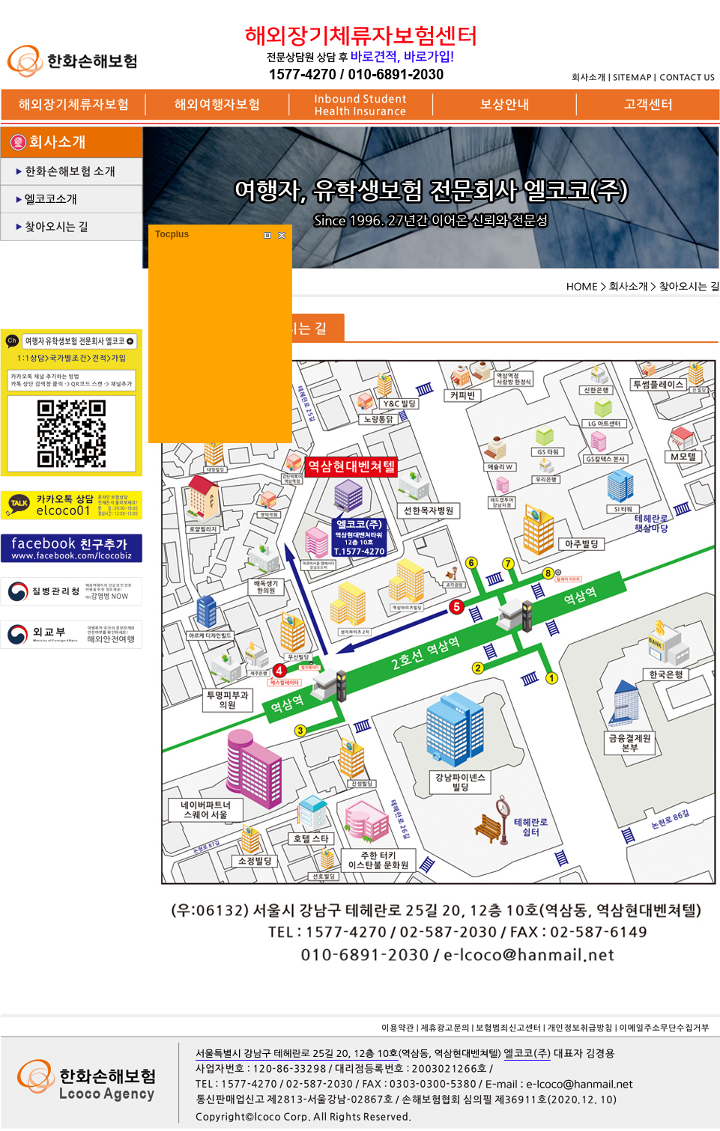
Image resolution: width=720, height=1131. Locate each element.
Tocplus (172, 234)
